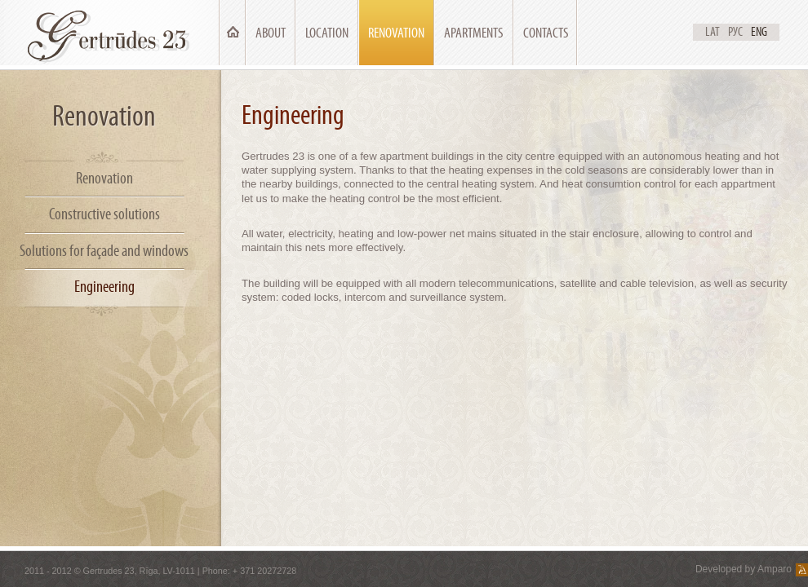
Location (327, 33)
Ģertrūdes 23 (111, 32)
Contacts (546, 33)
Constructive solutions (104, 214)
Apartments (474, 33)
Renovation (396, 33)
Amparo (774, 569)
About (270, 33)
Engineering (104, 286)
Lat (712, 31)
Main (232, 33)
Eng (759, 31)
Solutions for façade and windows (104, 250)
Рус (735, 31)
